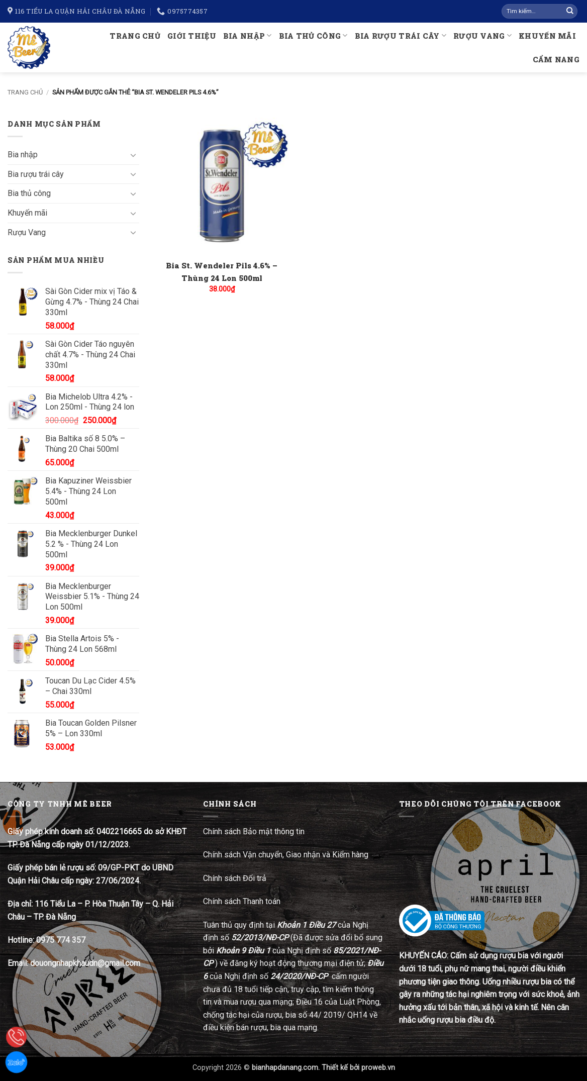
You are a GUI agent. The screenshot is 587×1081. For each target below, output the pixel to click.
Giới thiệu (191, 36)
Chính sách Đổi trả (235, 878)
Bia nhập (247, 35)
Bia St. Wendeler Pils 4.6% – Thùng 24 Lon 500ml (221, 271)
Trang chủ (135, 36)
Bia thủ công (313, 35)
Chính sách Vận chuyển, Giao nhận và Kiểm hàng (285, 854)
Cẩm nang (556, 59)
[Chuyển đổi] (133, 155)
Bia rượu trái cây (400, 35)
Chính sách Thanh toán (241, 901)
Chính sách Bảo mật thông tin (254, 831)
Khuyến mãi (547, 36)
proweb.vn (378, 1067)
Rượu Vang (482, 35)
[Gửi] (569, 11)
